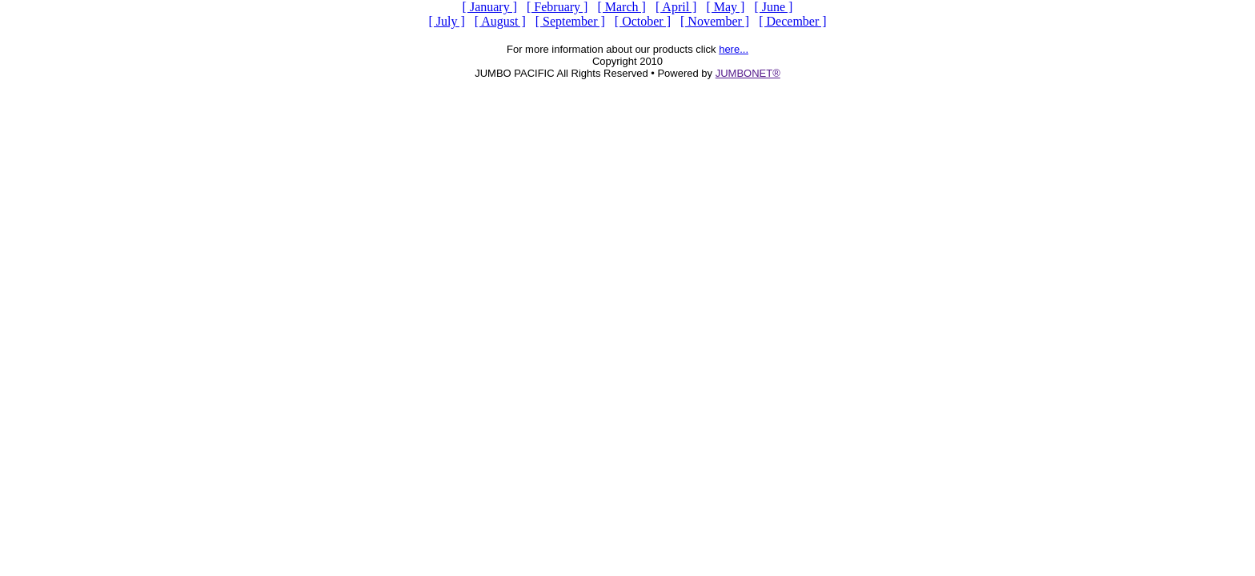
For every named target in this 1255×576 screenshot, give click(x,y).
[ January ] (490, 7)
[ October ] (643, 21)
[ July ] (446, 21)
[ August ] (500, 21)
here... (733, 49)
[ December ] (792, 21)
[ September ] (570, 21)
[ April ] (676, 7)
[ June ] (773, 7)
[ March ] (621, 7)
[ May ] (725, 7)
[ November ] (714, 21)
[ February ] (557, 7)
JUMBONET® (748, 73)
